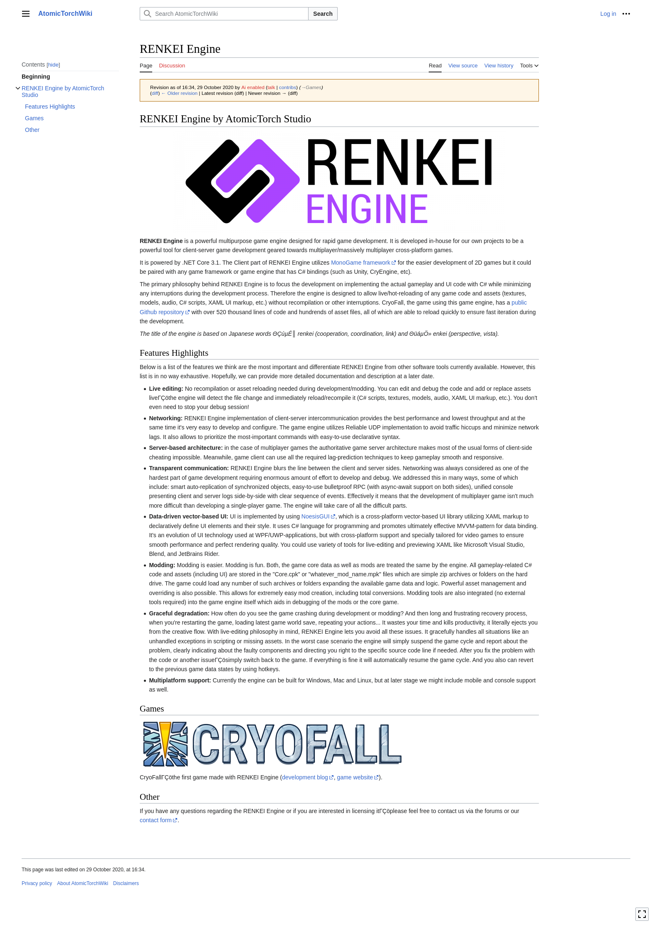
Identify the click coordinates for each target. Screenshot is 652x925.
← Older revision (179, 93)
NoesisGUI (315, 516)
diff (155, 93)
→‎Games (311, 87)
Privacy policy (37, 883)
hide (53, 65)
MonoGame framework (360, 262)
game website (355, 777)
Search (323, 13)
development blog (305, 777)
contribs (287, 87)
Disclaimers (126, 883)
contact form (156, 820)
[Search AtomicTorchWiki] (224, 13)
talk (271, 87)
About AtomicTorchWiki (82, 883)
